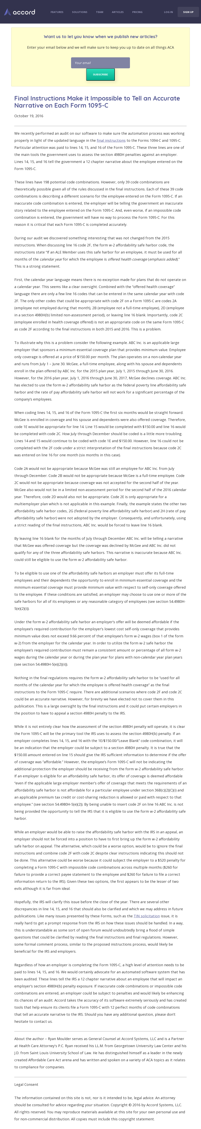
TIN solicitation (147, 916)
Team (99, 12)
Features (57, 12)
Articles (118, 12)
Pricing (137, 12)
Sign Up (188, 12)
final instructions (111, 140)
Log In (168, 12)
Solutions (79, 12)
